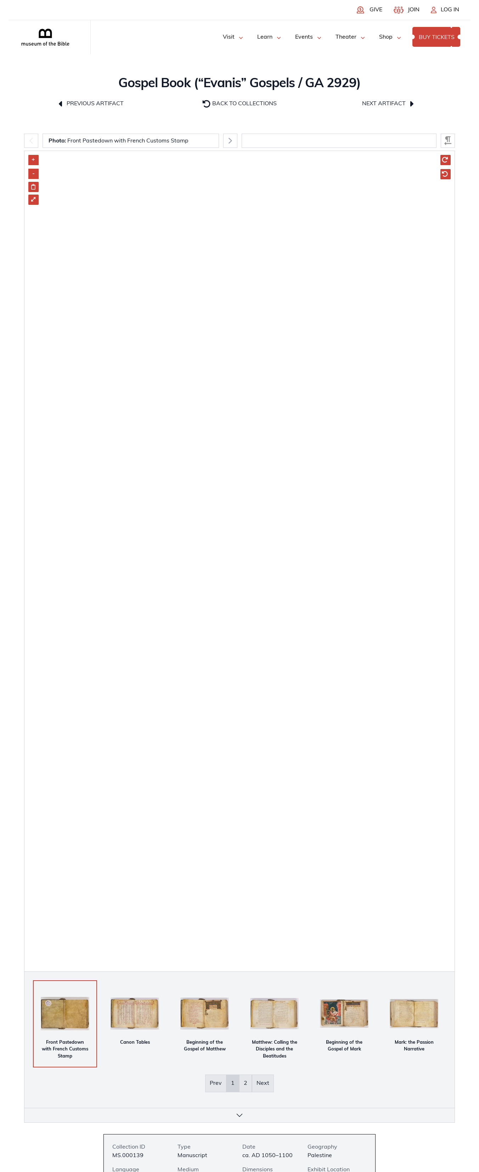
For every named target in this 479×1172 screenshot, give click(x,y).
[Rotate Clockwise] (445, 160)
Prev (216, 1083)
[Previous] (31, 141)
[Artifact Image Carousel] (239, 627)
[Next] (230, 141)
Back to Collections (239, 104)
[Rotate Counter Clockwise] (445, 174)
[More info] (239, 1115)
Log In (450, 10)
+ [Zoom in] (33, 160)
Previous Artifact (90, 104)
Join (413, 10)
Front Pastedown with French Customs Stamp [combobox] (118, 141)
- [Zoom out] (33, 173)
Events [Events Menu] (309, 38)
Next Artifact (389, 104)
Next (263, 1083)
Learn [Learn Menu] (269, 38)
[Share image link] (33, 187)
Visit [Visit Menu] (233, 38)
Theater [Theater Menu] (351, 38)
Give (376, 10)
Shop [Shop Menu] (390, 38)
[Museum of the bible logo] (45, 37)
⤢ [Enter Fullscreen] (33, 199)
